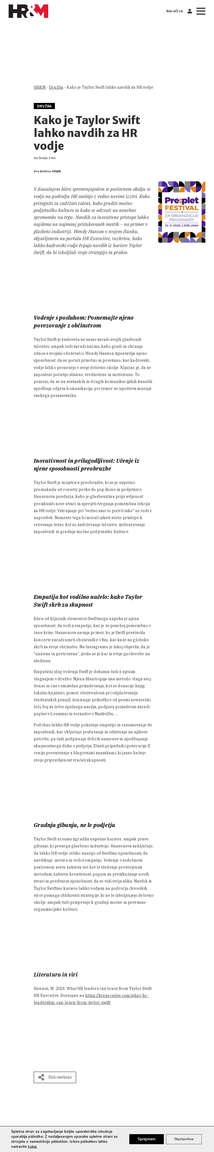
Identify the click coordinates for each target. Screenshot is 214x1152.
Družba (56, 87)
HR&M (40, 87)
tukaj (32, 1146)
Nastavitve (183, 1139)
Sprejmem (146, 1139)
